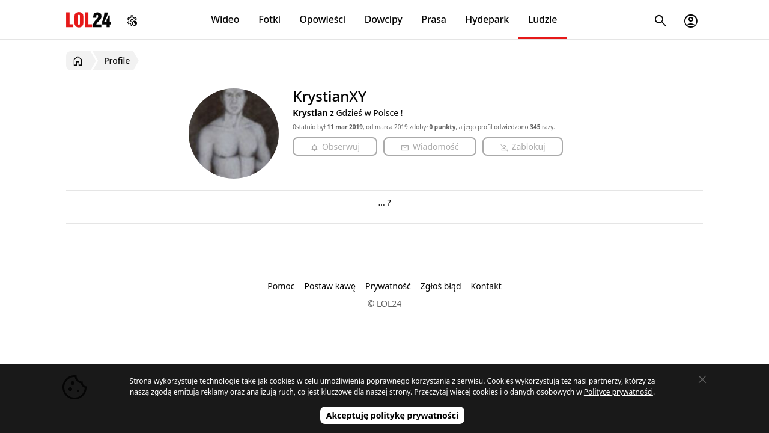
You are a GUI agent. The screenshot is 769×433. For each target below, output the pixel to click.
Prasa (433, 19)
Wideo (225, 19)
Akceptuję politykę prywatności (392, 415)
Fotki (269, 19)
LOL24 (88, 19)
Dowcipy (384, 19)
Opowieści (323, 19)
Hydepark (487, 19)
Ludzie (542, 19)
